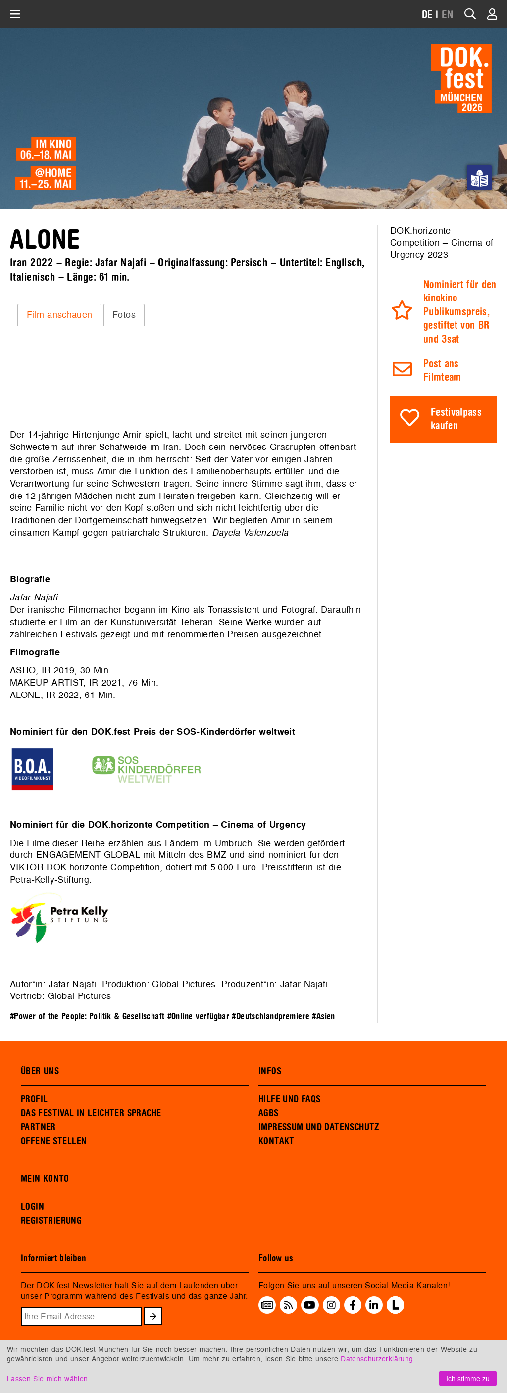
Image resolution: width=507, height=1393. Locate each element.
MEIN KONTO (45, 1179)
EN (448, 15)
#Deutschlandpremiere (270, 1016)
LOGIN (32, 1207)
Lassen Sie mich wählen (47, 1378)
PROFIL (34, 1099)
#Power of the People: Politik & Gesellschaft (87, 1016)
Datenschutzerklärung (377, 1358)
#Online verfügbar (198, 1016)
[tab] (59, 315)
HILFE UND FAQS (289, 1099)
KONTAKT (276, 1141)
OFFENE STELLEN (54, 1141)
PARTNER (38, 1127)
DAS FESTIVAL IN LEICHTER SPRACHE (91, 1113)
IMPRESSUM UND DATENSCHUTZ (319, 1127)
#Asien (323, 1016)
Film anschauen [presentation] (60, 314)
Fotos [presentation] (124, 314)
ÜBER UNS (40, 1071)
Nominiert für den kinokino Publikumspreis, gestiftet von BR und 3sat (460, 312)
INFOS (269, 1071)
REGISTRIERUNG (51, 1221)
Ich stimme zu (468, 1378)
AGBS (268, 1113)
